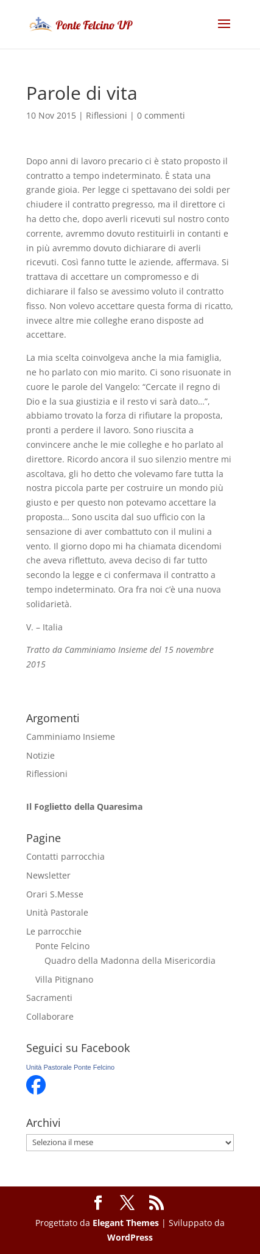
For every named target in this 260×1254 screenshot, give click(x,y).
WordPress (130, 1237)
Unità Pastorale (57, 912)
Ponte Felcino (62, 946)
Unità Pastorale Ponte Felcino (70, 1067)
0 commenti (161, 115)
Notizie (40, 755)
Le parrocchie (54, 931)
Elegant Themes (126, 1222)
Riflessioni (106, 115)
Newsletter (48, 875)
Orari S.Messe (54, 894)
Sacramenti (49, 997)
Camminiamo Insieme (70, 736)
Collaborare (50, 1016)
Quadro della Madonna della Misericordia (130, 960)
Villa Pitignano (64, 979)
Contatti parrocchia (65, 856)
